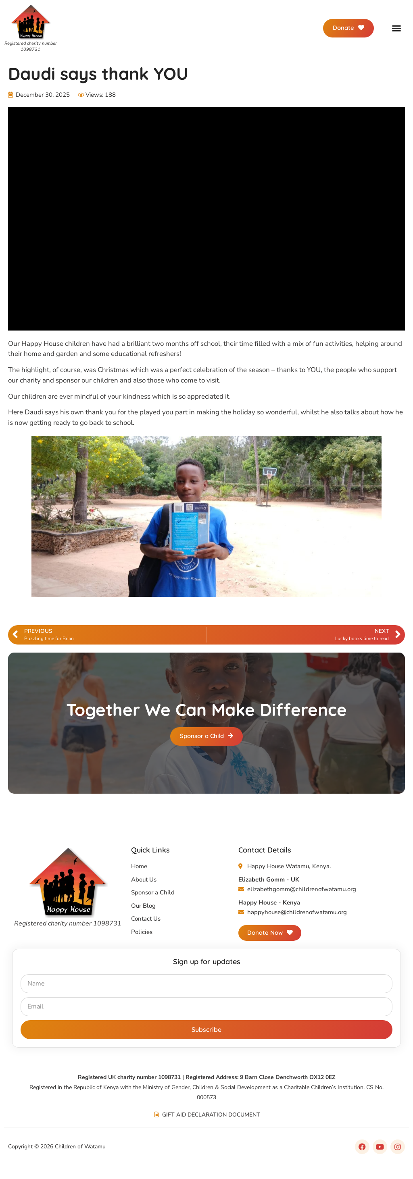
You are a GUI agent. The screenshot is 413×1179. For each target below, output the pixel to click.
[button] (396, 28)
